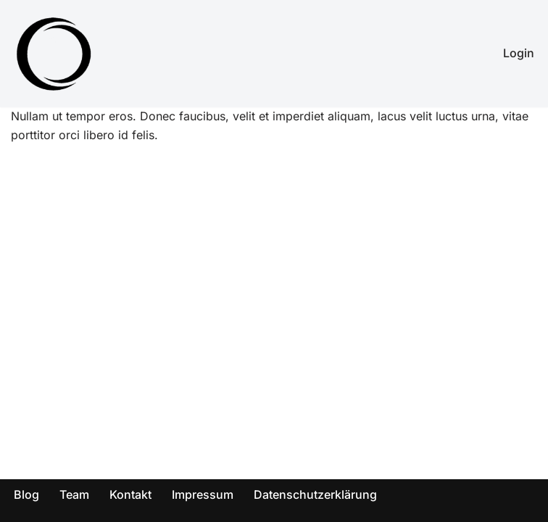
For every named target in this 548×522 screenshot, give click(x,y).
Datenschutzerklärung (315, 494)
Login (518, 53)
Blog (26, 494)
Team (74, 494)
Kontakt (130, 494)
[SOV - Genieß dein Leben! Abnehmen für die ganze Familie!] (54, 53)
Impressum (202, 494)
